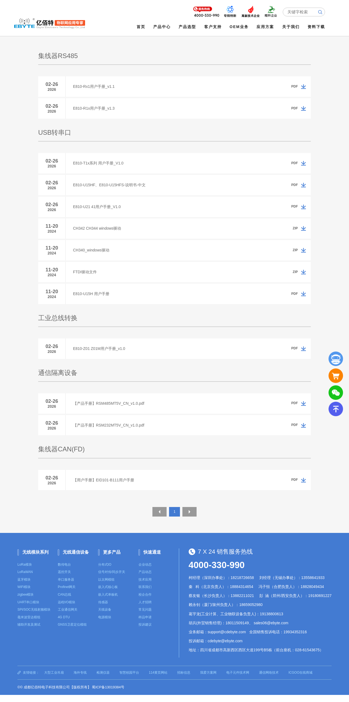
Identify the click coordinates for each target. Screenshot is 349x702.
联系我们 (145, 594)
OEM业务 (239, 27)
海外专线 (80, 680)
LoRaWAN (25, 579)
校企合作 (145, 602)
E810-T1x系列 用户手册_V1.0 (99, 164)
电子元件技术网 (237, 680)
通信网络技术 (269, 680)
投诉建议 (145, 632)
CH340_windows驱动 (92, 253)
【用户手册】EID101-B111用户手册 (104, 487)
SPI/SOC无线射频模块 (33, 617)
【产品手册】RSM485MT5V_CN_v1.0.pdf (109, 409)
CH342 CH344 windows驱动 (98, 231)
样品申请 (145, 624)
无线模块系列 (35, 559)
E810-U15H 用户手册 (92, 298)
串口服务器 (66, 587)
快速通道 (152, 559)
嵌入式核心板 (108, 594)
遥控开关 (64, 579)
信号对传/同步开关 (111, 579)
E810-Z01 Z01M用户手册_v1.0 (100, 354)
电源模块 (104, 624)
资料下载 (316, 27)
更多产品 (112, 559)
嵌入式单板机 (108, 602)
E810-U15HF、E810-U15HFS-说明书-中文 (110, 186)
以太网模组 (106, 587)
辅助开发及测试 (28, 632)
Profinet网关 (67, 594)
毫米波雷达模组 (28, 624)
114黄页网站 (158, 680)
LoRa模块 (24, 572)
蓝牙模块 (24, 587)
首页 (141, 27)
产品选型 (188, 27)
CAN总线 (64, 602)
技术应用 (145, 587)
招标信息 (183, 680)
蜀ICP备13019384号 (108, 694)
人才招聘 (145, 609)
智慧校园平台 (129, 680)
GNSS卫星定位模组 (72, 632)
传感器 (103, 609)
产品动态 (145, 579)
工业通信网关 (67, 617)
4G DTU (64, 624)
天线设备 (104, 617)
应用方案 (266, 27)
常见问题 (145, 617)
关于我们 (291, 27)
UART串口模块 (28, 609)
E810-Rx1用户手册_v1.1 (95, 86)
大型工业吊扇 (54, 680)
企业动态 (145, 572)
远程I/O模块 (66, 609)
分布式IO (105, 572)
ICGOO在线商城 (300, 680)
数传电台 (64, 572)
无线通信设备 (76, 559)
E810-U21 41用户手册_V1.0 (98, 209)
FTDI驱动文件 (86, 276)
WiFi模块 (24, 594)
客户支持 (213, 27)
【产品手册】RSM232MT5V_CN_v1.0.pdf (109, 432)
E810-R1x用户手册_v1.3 (95, 109)
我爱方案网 (208, 680)
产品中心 (162, 27)
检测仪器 (103, 680)
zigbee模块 (25, 602)
